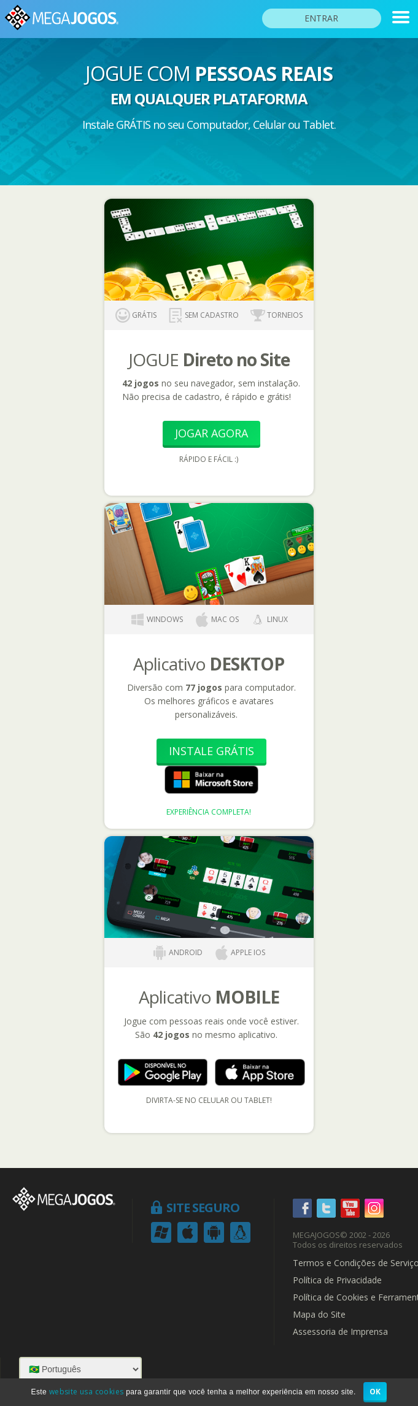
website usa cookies (86, 1391)
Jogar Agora (211, 433)
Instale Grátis (211, 750)
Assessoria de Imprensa (340, 1331)
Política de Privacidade (337, 1280)
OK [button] (375, 1391)
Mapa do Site (319, 1314)
